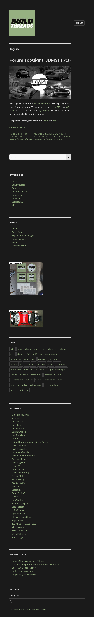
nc (43, 136)
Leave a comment (54, 139)
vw (45, 385)
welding (54, 385)
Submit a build (19, 246)
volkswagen (36, 385)
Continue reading (17, 127)
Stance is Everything (22, 517)
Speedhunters (18, 513)
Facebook (14, 589)
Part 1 (45, 121)
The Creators (18, 527)
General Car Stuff (20, 191)
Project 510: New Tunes (23, 571)
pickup (13, 375)
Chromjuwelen (19, 432)
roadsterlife (13, 139)
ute (12, 385)
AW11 (67, 107)
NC (55, 107)
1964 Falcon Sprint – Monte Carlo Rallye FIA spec (35, 564)
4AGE (40, 134)
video (24, 385)
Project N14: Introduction (24, 574)
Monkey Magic (19, 479)
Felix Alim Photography (23, 456)
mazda (25, 136)
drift (35, 354)
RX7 (23, 110)
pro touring (36, 375)
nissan (47, 136)
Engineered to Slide (21, 452)
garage (41, 359)
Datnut (15, 438)
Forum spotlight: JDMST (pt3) (40, 60)
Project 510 (17, 195)
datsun (20, 354)
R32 (40, 110)
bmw (20, 349)
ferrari (26, 359)
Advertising (17, 232)
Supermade (17, 520)
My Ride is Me (18, 483)
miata (31, 136)
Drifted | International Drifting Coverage (31, 442)
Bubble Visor (18, 428)
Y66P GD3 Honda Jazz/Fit (24, 568)
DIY (28, 354)
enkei (49, 134)
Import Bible (18, 469)
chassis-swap (31, 349)
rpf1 (25, 139)
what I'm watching (19, 390)
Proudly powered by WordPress (34, 610)
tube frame (50, 380)
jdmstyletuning (15, 136)
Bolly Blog (17, 425)
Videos (15, 205)
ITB (59, 134)
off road (43, 369)
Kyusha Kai (17, 476)
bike (12, 349)
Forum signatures (20, 239)
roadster (67, 136)
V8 (18, 385)
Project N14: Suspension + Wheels (28, 561)
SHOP (14, 242)
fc (53, 134)
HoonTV (16, 466)
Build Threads (26, 134)
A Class (15, 418)
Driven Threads (19, 445)
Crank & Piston (19, 435)
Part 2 (55, 121)
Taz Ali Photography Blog (24, 524)
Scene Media (18, 507)
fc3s (55, 134)
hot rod (14, 364)
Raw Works (17, 500)
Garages (16, 188)
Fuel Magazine (19, 462)
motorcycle (15, 369)
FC (19, 110)
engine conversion (49, 354)
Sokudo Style (18, 510)
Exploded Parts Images (23, 235)
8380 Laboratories (20, 415)
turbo (61, 380)
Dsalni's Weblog (19, 449)
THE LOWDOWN (19, 530)
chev (43, 349)
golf (49, 359)
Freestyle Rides (19, 459)
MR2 (11, 110)
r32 (52, 136)
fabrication (15, 359)
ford (34, 359)
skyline (34, 139)
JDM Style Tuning (41, 103)
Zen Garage (17, 537)
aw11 (44, 134)
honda (57, 359)
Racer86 (16, 496)
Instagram (14, 595)
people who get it (58, 369)
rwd (59, 375)
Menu (79, 23)
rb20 (55, 136)
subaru (29, 380)
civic (12, 354)
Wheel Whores (19, 534)
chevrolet (52, 349)
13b (35, 134)
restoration (49, 375)
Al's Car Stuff (18, 421)
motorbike (61, 364)
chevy (63, 349)
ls (21, 364)
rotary (21, 139)
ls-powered (30, 364)
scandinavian (16, 380)
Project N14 (17, 202)
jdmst (63, 134)
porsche (24, 375)
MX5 (59, 107)
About (15, 228)
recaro (60, 136)
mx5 (39, 136)
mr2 (35, 136)
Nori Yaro (16, 486)
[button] (47, 602)
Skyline (46, 110)
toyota (42, 139)
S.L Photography (20, 503)
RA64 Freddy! (18, 493)
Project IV (16, 198)
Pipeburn (16, 490)
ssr (38, 139)
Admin (15, 181)
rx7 (29, 139)
